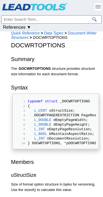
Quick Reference (25, 33)
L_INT (39, 134)
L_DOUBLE (42, 123)
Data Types (53, 33)
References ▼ (17, 27)
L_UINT (40, 112)
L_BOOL (40, 140)
